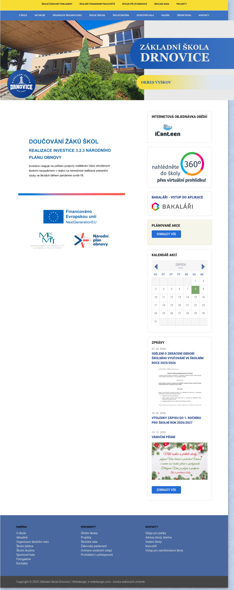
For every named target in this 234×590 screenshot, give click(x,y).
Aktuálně (43, 15)
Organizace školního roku (70, 15)
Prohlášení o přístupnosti (100, 554)
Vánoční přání (166, 437)
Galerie (168, 15)
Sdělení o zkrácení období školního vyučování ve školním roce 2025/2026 (180, 358)
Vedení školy (156, 541)
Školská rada (164, 4)
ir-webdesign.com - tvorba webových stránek (119, 581)
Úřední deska (187, 15)
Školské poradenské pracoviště (100, 4)
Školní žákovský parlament (59, 4)
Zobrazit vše (169, 234)
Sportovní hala (148, 15)
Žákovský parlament (96, 546)
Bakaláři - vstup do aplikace (180, 197)
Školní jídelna (100, 15)
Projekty (184, 4)
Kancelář (154, 546)
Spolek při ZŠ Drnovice (137, 4)
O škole (26, 15)
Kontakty (207, 15)
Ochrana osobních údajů (99, 550)
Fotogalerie (26, 559)
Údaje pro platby (158, 533)
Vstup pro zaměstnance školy (167, 550)
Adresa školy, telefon (161, 537)
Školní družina (124, 15)
